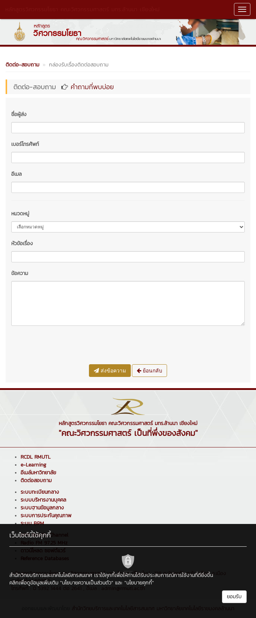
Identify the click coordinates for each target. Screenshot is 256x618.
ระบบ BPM (32, 523)
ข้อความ (19, 273)
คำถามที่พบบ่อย (92, 87)
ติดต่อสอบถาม (36, 480)
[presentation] (68, 345)
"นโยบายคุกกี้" (139, 583)
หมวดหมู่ (20, 214)
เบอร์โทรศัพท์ (25, 144)
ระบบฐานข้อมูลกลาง (42, 508)
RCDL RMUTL (35, 457)
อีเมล (16, 174)
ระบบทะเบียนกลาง (40, 492)
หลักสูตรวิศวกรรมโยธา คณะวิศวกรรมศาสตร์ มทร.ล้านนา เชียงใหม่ (82, 9)
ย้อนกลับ (149, 371)
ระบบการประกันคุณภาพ (46, 515)
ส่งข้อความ (110, 371)
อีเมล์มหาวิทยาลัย (38, 473)
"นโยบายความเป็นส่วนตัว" (86, 583)
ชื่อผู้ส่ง (19, 114)
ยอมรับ (234, 596)
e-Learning (33, 465)
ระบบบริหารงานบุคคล (43, 500)
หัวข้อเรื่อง (22, 243)
